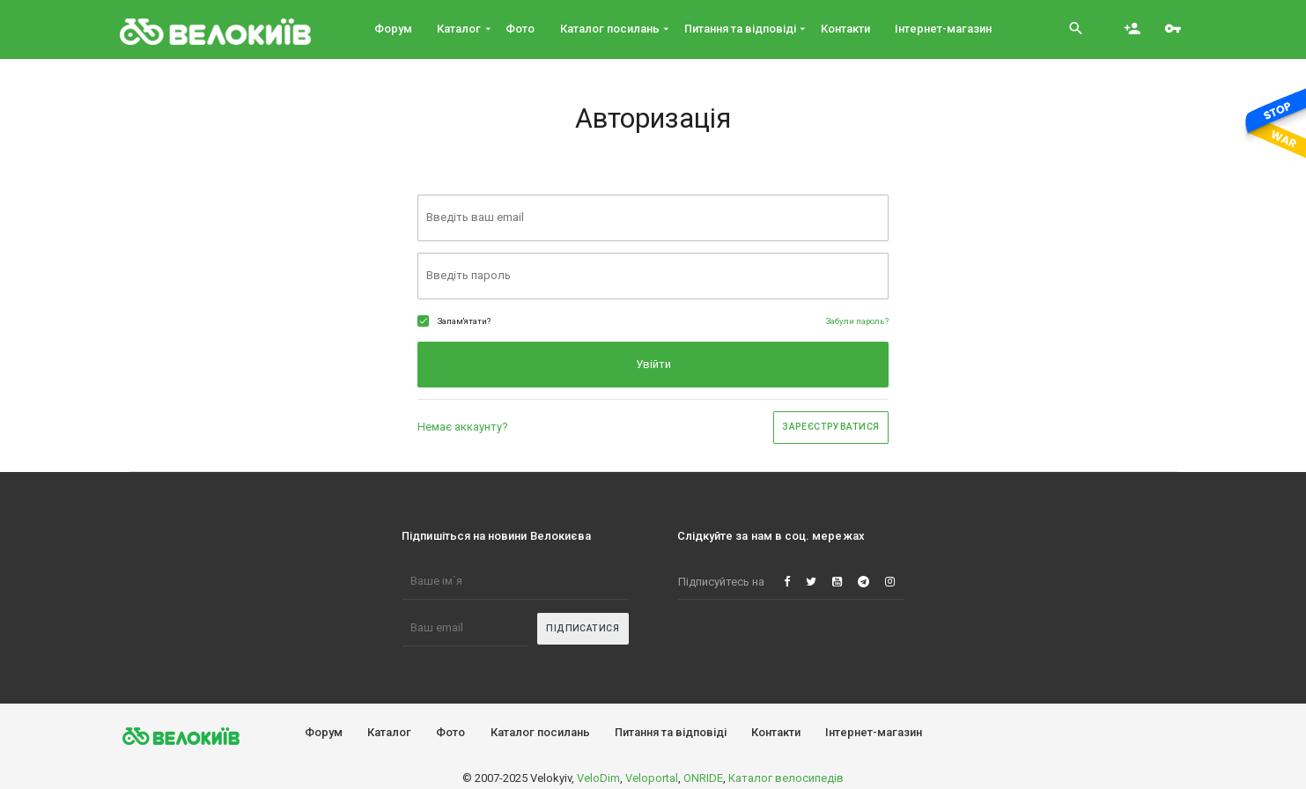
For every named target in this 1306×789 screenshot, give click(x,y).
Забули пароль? (857, 321)
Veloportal (651, 778)
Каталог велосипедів (786, 778)
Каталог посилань (540, 732)
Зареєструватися (830, 426)
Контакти (776, 732)
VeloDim (598, 778)
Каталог (389, 732)
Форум (324, 732)
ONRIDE (703, 778)
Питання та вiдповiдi (671, 732)
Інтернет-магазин (873, 732)
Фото (450, 732)
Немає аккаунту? (462, 426)
